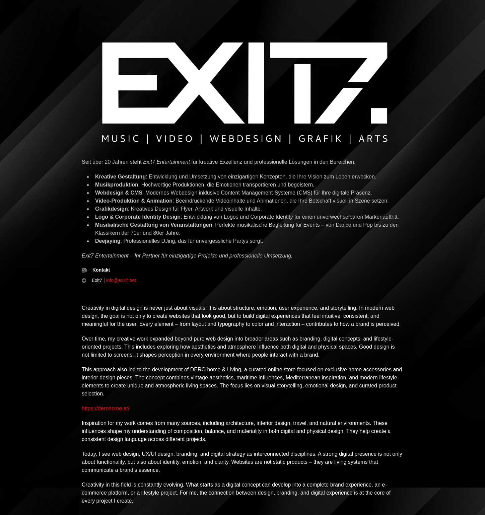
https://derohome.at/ (105, 408)
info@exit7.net (121, 280)
